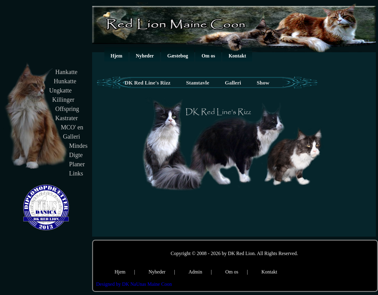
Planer (77, 164)
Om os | (236, 271)
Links (76, 173)
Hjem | (125, 271)
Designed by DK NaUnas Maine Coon (134, 284)
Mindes (78, 145)
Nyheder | (162, 271)
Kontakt (237, 55)
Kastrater (66, 118)
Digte (76, 154)
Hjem (116, 55)
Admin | (200, 271)
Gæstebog (177, 55)
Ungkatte (60, 90)
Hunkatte (65, 81)
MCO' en (72, 127)
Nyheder (145, 55)
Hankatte (66, 72)
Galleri (71, 136)
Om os (208, 55)
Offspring (67, 108)
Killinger (63, 99)
